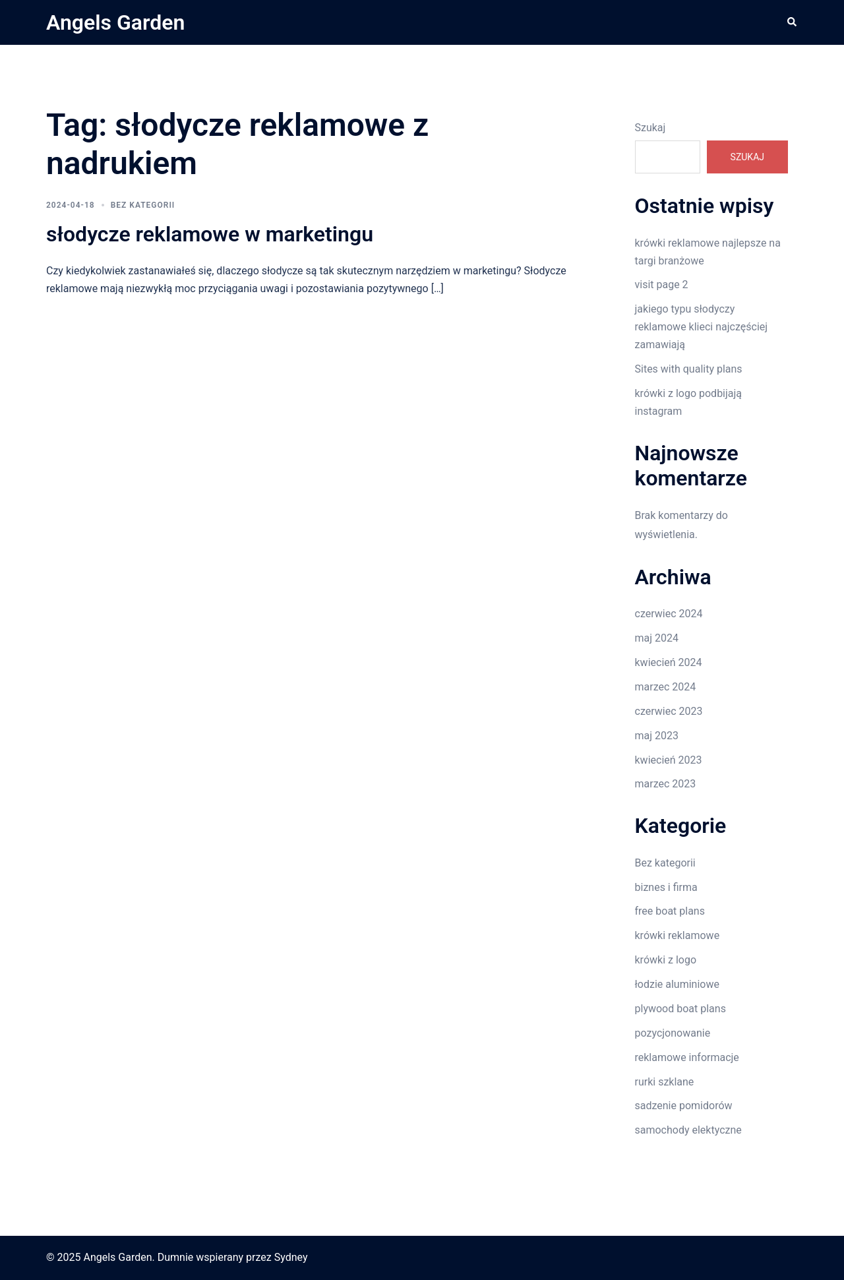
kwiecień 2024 (668, 662)
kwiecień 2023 (668, 760)
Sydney (291, 1257)
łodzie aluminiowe (677, 984)
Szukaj (650, 127)
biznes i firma (666, 887)
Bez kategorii (143, 205)
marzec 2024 (665, 687)
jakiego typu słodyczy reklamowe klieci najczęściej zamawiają (701, 327)
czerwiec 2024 (669, 613)
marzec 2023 (665, 783)
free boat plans (670, 911)
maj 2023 (657, 735)
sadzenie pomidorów (684, 1105)
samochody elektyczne (688, 1130)
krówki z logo (666, 960)
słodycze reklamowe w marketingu (209, 234)
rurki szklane (664, 1082)
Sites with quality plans (688, 369)
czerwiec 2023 (669, 711)
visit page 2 (661, 284)
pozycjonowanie (673, 1033)
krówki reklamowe (677, 935)
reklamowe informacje (687, 1057)
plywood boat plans (680, 1008)
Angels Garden (115, 22)
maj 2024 (657, 638)
